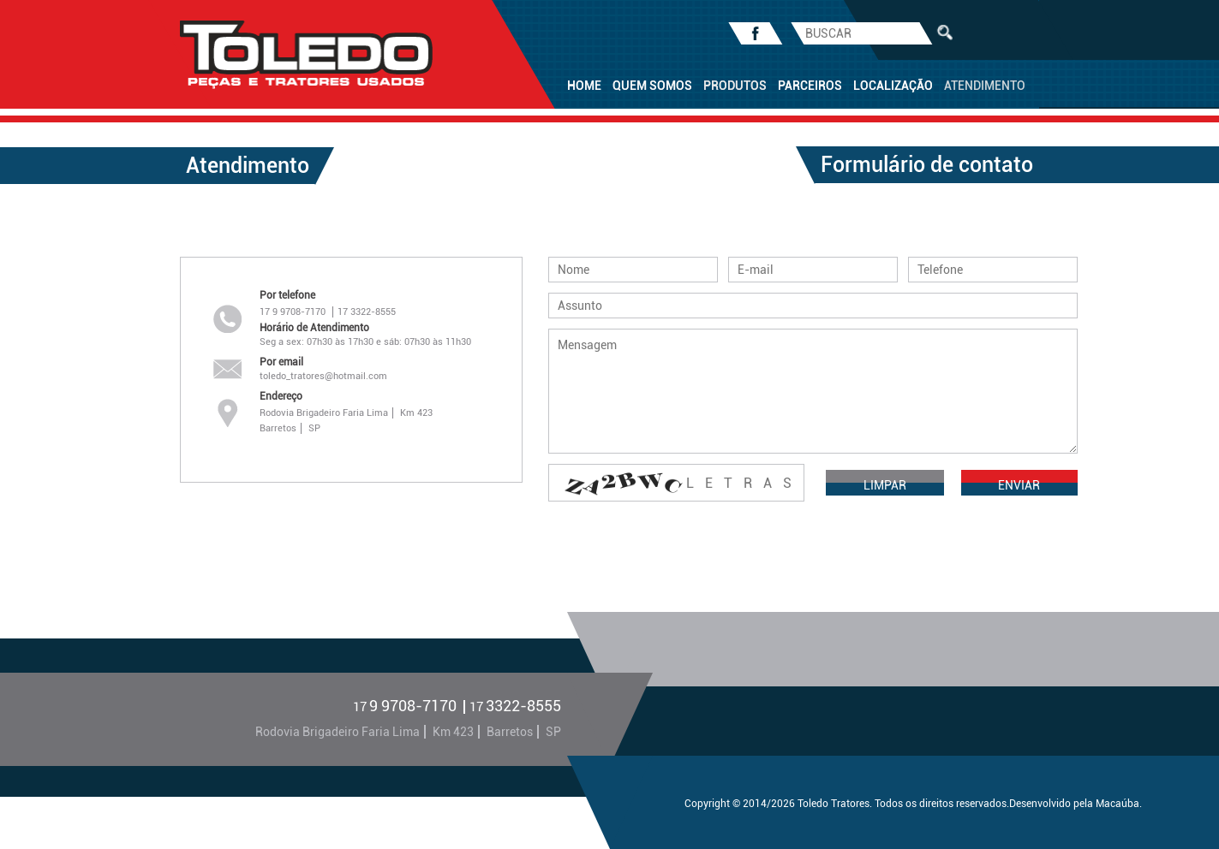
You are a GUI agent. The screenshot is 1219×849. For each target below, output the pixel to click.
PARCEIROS (810, 85)
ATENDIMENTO (984, 85)
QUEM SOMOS (652, 85)
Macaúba (1117, 804)
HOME (584, 85)
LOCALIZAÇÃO (893, 85)
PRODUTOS (735, 85)
